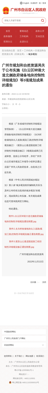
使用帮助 (8, 356)
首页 (19, 50)
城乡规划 (32, 54)
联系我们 (40, 356)
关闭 (44, 282)
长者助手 (34, 3)
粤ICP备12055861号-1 (24, 370)
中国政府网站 (10, 332)
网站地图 (29, 356)
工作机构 (28, 50)
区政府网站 (9, 345)
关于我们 (18, 356)
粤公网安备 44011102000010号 (25, 382)
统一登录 (42, 3)
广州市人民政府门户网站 (14, 338)
